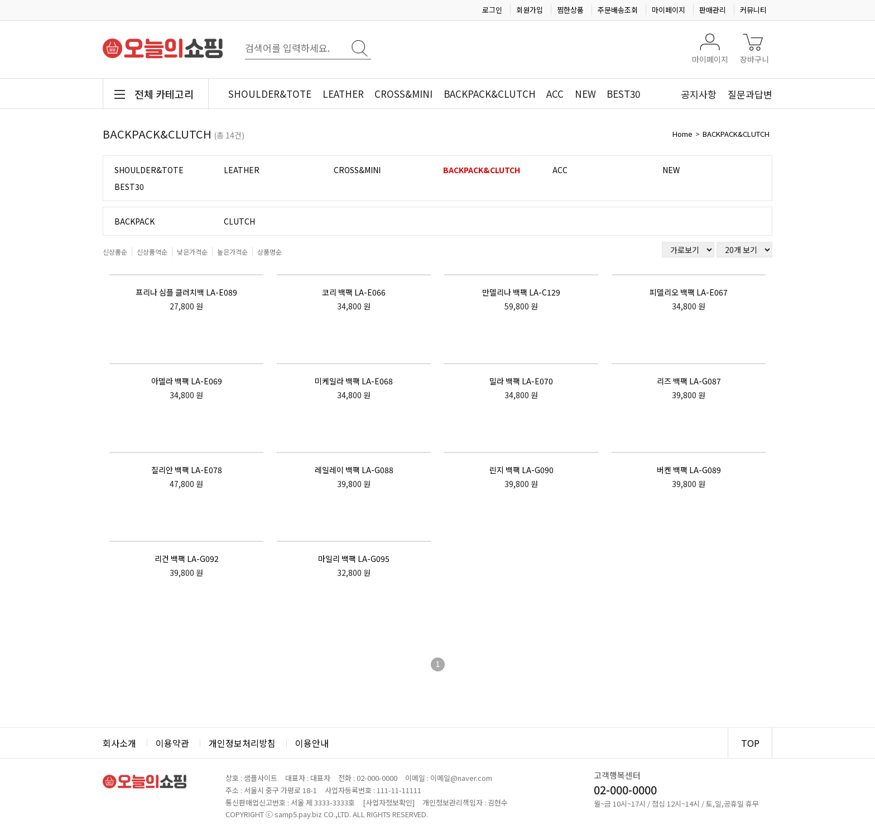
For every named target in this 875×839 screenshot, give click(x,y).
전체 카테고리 (164, 94)
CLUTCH (239, 221)
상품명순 (269, 251)
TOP (750, 743)
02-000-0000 (377, 778)
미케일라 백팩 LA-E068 (354, 381)
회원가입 (529, 9)
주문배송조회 (618, 9)
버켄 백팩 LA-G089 (689, 469)
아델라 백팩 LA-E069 (186, 381)
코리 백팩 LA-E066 (354, 292)
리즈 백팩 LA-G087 (689, 381)
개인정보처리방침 (242, 743)
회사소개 (119, 743)
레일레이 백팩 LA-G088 (354, 469)
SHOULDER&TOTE (269, 94)
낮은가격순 (192, 251)
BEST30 (623, 94)
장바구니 (754, 59)
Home (682, 133)
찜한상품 (570, 9)
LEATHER (343, 94)
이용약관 (172, 743)
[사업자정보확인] (389, 802)
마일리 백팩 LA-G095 (354, 558)
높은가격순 (232, 251)
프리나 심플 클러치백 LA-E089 (186, 292)
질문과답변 (750, 94)
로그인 (492, 9)
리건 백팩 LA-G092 (187, 558)
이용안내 (312, 743)
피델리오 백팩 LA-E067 (689, 292)
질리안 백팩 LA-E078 (186, 469)
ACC (555, 94)
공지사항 (699, 94)
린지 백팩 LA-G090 (521, 469)
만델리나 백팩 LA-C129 (521, 292)
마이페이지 (668, 9)
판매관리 (712, 9)
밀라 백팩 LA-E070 (521, 381)
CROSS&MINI (403, 94)
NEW (585, 94)
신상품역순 (152, 251)
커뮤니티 (753, 9)
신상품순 (115, 251)
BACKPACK (134, 221)
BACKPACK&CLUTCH (490, 94)
